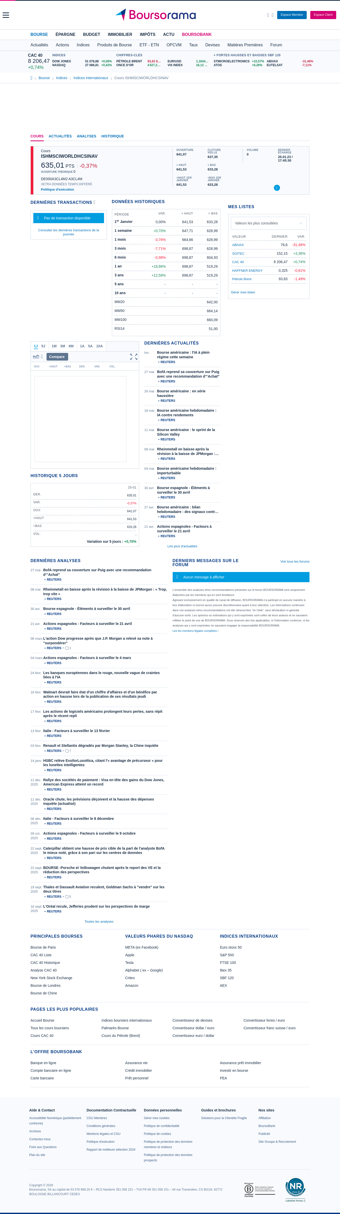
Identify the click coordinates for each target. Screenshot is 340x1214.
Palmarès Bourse (115, 1028)
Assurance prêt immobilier (240, 1063)
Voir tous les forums (294, 561)
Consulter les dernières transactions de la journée (68, 232)
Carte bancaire (42, 1078)
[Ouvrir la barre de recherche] (268, 15)
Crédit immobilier (138, 1070)
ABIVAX (238, 245)
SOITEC (238, 253)
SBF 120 (227, 978)
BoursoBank (197, 34)
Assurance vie (136, 1063)
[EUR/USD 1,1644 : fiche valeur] (189, 61)
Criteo (130, 978)
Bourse (39, 34)
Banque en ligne (43, 1063)
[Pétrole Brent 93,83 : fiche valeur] (140, 61)
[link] (35, 1131)
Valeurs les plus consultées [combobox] (256, 223)
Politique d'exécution (57, 189)
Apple (129, 955)
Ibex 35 (226, 970)
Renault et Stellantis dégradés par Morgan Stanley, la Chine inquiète (100, 746)
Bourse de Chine (44, 993)
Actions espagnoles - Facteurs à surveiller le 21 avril (87, 624)
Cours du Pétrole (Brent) (120, 1036)
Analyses (86, 136)
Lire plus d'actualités (182, 546)
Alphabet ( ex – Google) (144, 970)
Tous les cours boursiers (50, 1028)
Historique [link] (112, 136)
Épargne (65, 34)
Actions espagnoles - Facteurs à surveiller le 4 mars (87, 658)
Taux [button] (193, 45)
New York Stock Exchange (51, 978)
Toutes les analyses (99, 921)
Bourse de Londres (46, 985)
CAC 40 (35, 55)
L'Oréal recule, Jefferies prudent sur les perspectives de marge (96, 906)
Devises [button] (212, 45)
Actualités (60, 136)
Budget (91, 34)
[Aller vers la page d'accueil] (170, 15)
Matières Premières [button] (245, 45)
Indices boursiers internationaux (126, 1020)
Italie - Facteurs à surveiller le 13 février (76, 731)
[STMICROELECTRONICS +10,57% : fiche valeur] (238, 61)
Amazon (131, 985)
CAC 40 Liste (41, 955)
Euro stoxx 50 (231, 947)
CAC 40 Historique (45, 963)
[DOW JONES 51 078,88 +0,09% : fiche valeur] (83, 61)
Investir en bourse (234, 1070)
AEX (223, 985)
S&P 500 (227, 955)
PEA (223, 1078)
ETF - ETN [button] (149, 45)
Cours (37, 136)
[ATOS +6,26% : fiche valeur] (238, 65)
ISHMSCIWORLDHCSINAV (69, 156)
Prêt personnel (136, 1078)
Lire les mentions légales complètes (196, 630)
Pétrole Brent (242, 279)
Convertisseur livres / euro (264, 1020)
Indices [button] (83, 45)
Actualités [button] (39, 45)
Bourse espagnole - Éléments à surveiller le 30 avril (86, 609)
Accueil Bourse (42, 1020)
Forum (276, 45)
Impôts (147, 34)
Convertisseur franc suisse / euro (270, 1028)
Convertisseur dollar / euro (193, 1028)
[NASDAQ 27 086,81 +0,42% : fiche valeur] (83, 65)
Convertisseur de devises (193, 1020)
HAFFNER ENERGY (247, 271)
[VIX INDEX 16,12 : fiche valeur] (189, 65)
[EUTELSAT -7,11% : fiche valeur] (289, 65)
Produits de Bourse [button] (114, 45)
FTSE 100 (228, 963)
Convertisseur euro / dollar (193, 1036)
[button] (6, 15)
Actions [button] (62, 45)
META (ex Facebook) (141, 947)
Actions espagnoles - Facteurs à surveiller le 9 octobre (89, 833)
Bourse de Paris (43, 947)
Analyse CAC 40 (44, 970)
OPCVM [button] (174, 45)
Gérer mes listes (243, 292)
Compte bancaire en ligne (51, 1070)
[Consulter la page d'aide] (272, 15)
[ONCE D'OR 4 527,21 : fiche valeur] (140, 65)
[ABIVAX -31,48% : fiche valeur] (289, 61)
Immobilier (120, 34)
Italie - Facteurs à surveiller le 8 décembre (78, 819)
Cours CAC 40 (42, 1036)
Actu (168, 34)
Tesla (129, 963)
